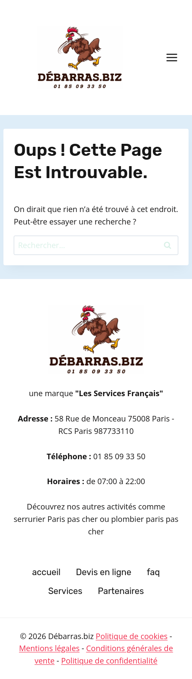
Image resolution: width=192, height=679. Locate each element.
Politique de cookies (132, 636)
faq (153, 572)
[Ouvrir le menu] (172, 57)
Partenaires (121, 591)
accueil (46, 572)
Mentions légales (49, 648)
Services (65, 591)
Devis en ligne (103, 572)
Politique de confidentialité (109, 660)
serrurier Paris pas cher (57, 519)
